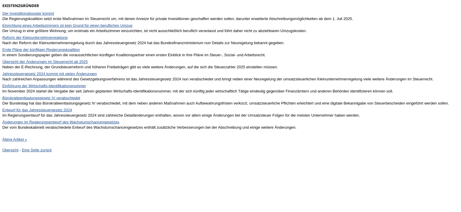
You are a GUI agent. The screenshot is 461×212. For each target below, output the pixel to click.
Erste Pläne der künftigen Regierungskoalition (41, 49)
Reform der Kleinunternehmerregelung (35, 37)
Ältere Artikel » (14, 139)
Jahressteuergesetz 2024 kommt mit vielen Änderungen (49, 74)
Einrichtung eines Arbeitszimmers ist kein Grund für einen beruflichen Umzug (67, 25)
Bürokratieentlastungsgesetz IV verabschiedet (41, 98)
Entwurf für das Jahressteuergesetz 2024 (37, 110)
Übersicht (10, 150)
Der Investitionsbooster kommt (28, 13)
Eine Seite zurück (36, 150)
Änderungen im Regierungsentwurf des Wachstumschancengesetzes (60, 122)
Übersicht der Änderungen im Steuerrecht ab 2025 (45, 61)
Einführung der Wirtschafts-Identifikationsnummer (44, 86)
